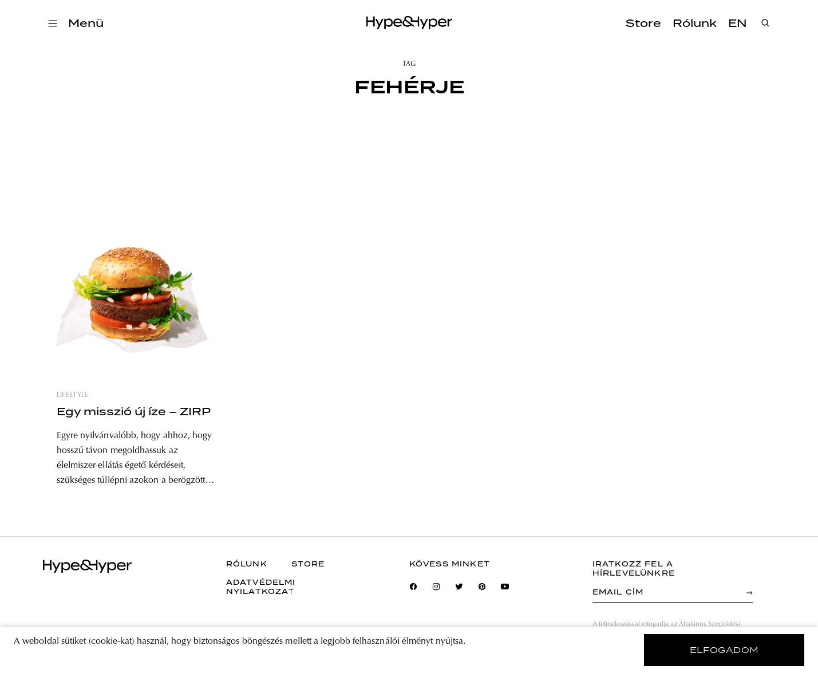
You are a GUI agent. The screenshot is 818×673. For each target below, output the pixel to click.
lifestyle (73, 395)
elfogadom (724, 650)
